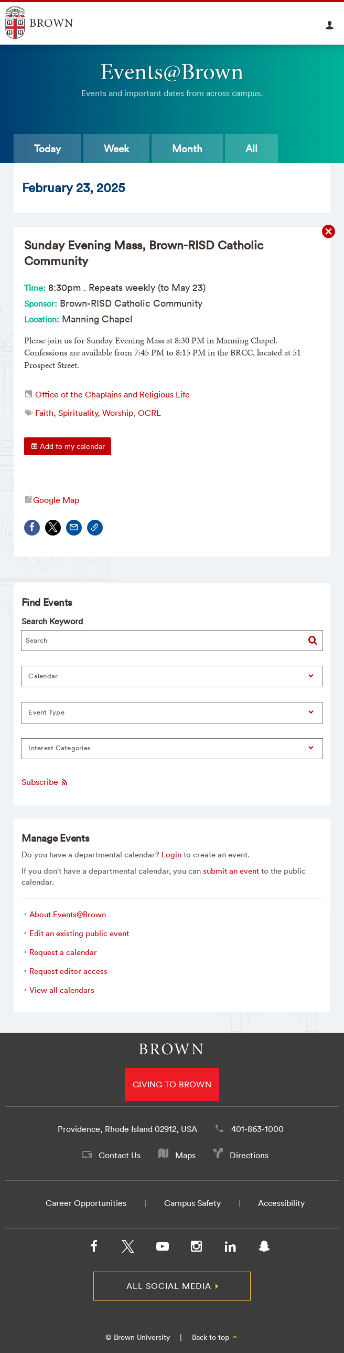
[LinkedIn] (230, 1248)
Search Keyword (52, 621)
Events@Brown (172, 71)
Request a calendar (63, 952)
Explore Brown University (51, 22)
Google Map (56, 500)
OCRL (149, 412)
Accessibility (281, 1203)
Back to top (215, 1337)
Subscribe (45, 782)
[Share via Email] (74, 528)
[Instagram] (196, 1248)
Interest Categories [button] (59, 747)
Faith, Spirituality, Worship (84, 412)
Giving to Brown (172, 1084)
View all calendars (61, 990)
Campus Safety (192, 1203)
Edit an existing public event (79, 933)
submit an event (231, 871)
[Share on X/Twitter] (53, 528)
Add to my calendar (67, 446)
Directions (249, 1155)
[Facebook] (94, 1248)
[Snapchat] (264, 1248)
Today (47, 148)
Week (116, 148)
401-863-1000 (257, 1129)
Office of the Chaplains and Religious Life (112, 394)
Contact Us (120, 1155)
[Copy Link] (95, 528)
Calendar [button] (43, 676)
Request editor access (68, 971)
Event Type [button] (46, 712)
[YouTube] (162, 1248)
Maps (185, 1155)
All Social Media (168, 1286)
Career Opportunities (86, 1203)
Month (187, 148)
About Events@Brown (67, 914)
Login (171, 854)
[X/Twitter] (128, 1248)
